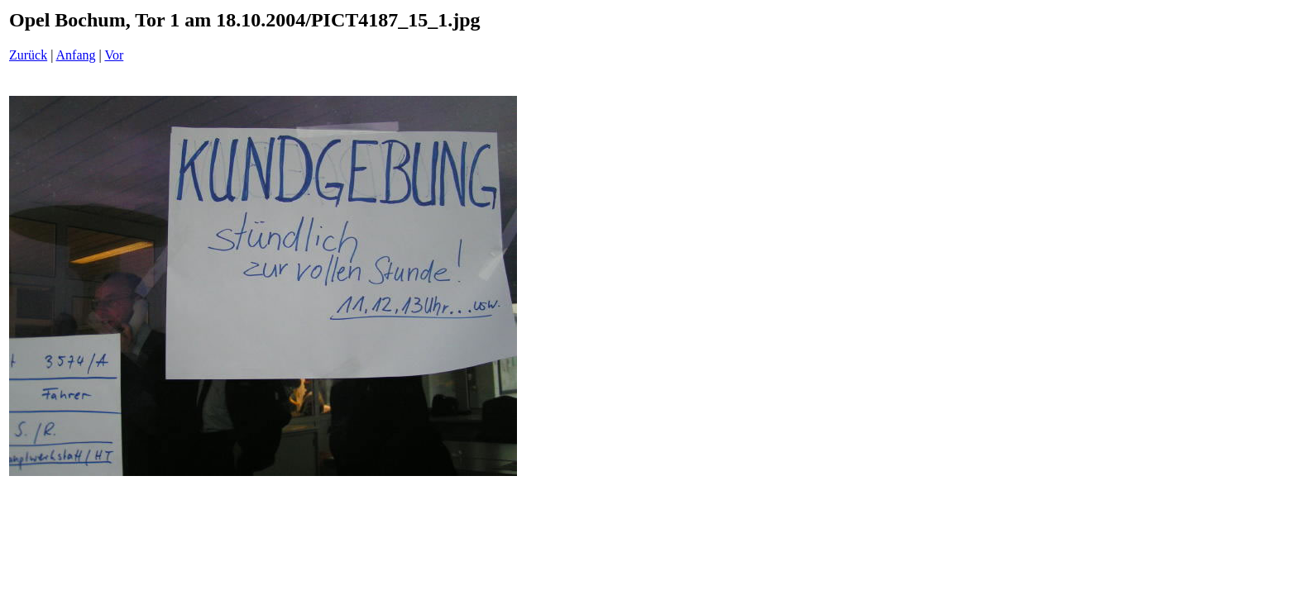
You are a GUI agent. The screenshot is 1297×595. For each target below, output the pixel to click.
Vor (113, 55)
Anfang (76, 55)
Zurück (28, 55)
